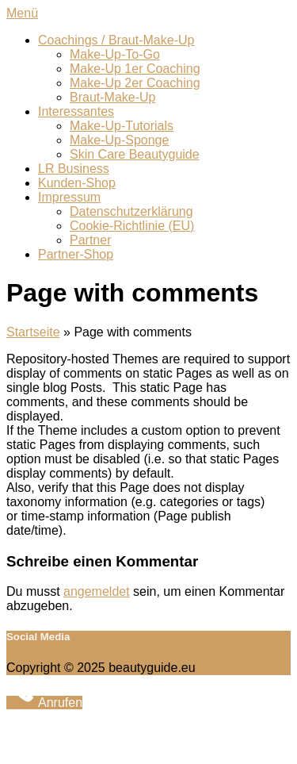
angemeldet (96, 591)
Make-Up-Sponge (119, 140)
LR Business (73, 168)
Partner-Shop (75, 254)
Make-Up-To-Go (115, 54)
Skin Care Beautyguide (135, 154)
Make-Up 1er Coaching (135, 68)
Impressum (69, 197)
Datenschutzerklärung (131, 211)
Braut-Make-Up (112, 97)
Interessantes (76, 111)
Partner (90, 240)
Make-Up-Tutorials (121, 125)
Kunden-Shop (77, 183)
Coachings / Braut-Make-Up (116, 40)
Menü (22, 13)
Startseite (33, 332)
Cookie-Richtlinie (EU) (132, 225)
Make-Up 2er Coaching (135, 83)
